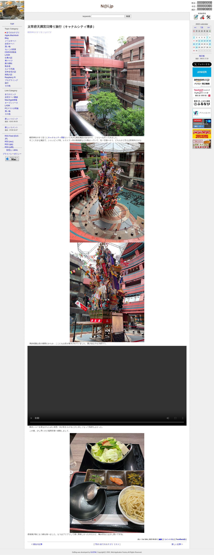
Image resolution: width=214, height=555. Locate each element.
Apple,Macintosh (12, 35)
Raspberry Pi (10, 77)
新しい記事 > (177, 544)
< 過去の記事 (37, 544)
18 (199, 44)
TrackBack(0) (181, 539)
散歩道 (7, 66)
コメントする (169, 539)
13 (204, 41)
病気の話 (8, 75)
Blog (7, 38)
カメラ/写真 (10, 69)
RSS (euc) (9, 141)
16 (194, 44)
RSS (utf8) (9, 147)
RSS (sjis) (9, 144)
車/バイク (9, 60)
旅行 (7, 83)
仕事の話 (8, 58)
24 (196, 47)
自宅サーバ (9, 44)
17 (196, 44)
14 (207, 41)
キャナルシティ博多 (56, 137)
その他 (7, 86)
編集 (160, 539)
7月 (201, 27)
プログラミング (11, 80)
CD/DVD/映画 (10, 52)
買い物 (7, 46)
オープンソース (11, 103)
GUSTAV (93, 552)
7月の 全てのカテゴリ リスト (107, 544)
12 (202, 41)
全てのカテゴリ (12, 32)
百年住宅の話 (10, 72)
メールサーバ (10, 41)
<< (195, 27)
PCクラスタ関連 (12, 108)
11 (199, 41)
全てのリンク (10, 94)
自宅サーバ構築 (11, 97)
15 (210, 41)
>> (208, 27)
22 (210, 44)
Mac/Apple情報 (11, 100)
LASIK (7, 55)
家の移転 (8, 63)
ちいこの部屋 (10, 49)
